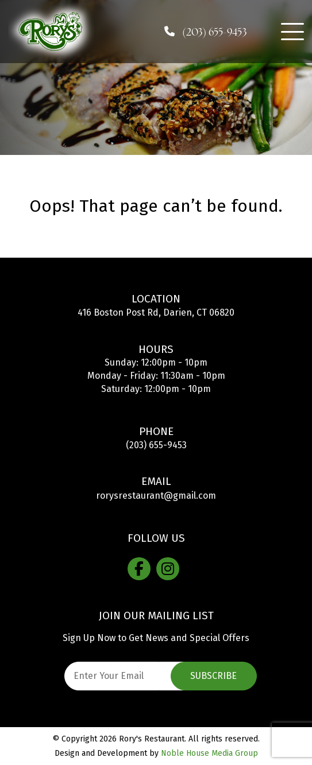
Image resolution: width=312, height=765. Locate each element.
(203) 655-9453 (156, 445)
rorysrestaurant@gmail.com (156, 495)
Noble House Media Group (209, 753)
